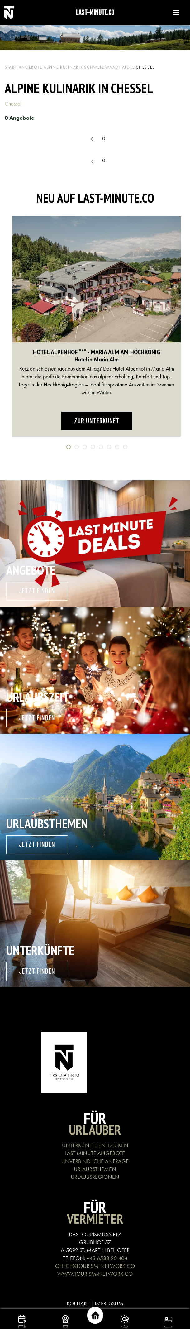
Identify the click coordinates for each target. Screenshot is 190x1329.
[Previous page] (92, 139)
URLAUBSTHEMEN (95, 1169)
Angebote (31, 67)
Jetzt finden (37, 591)
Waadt (113, 67)
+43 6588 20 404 (107, 1258)
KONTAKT (78, 1303)
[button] (173, 12)
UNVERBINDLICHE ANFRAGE (95, 1161)
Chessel (14, 103)
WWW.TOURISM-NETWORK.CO (95, 1273)
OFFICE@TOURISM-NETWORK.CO (95, 1265)
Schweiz (94, 67)
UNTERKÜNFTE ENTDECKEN (95, 1145)
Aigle (128, 67)
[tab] (68, 447)
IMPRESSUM (109, 1303)
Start (11, 67)
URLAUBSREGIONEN (95, 1176)
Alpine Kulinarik (63, 67)
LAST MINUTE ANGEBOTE (95, 1153)
